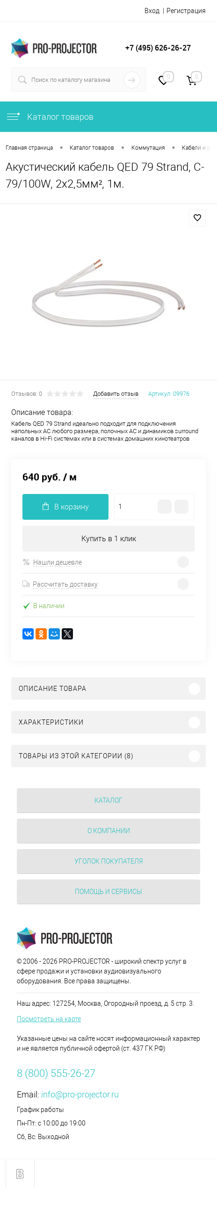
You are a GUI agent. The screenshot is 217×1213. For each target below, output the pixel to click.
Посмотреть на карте (49, 1019)
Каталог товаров (50, 117)
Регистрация (186, 11)
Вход (152, 11)
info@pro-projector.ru (80, 1094)
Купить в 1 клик (108, 538)
